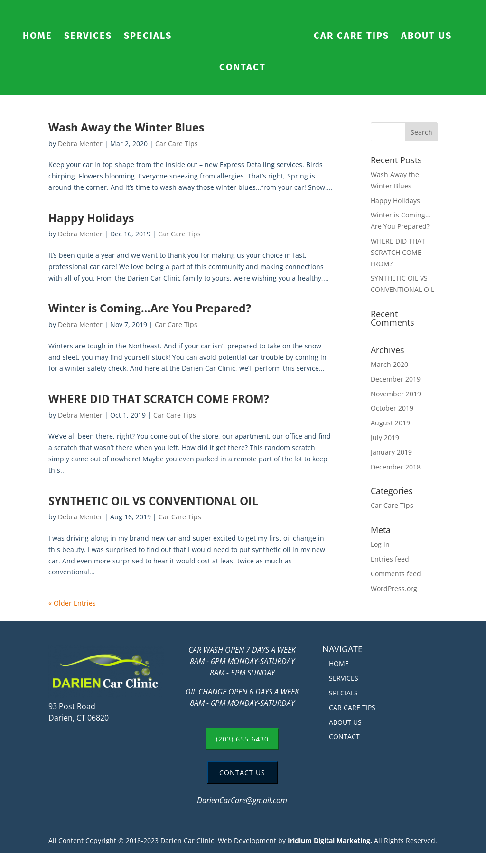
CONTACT (242, 68)
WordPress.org (394, 588)
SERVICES (88, 36)
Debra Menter (80, 143)
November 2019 (396, 393)
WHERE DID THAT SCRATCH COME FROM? (158, 399)
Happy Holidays (91, 218)
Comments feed (396, 573)
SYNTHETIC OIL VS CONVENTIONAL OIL (153, 501)
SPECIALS (148, 36)
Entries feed (390, 558)
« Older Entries (72, 603)
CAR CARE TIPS (351, 36)
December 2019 (396, 379)
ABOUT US (426, 36)
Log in (380, 544)
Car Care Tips (176, 143)
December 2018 (396, 466)
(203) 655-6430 (242, 738)
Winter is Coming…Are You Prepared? (149, 308)
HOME (37, 36)
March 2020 (389, 364)
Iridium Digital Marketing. (330, 840)
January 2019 (391, 452)
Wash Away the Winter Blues (126, 127)
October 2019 (392, 407)
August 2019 (390, 422)
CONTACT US (242, 772)
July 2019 (385, 437)
